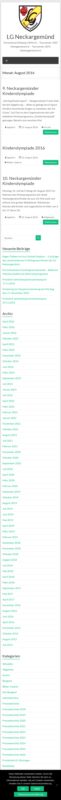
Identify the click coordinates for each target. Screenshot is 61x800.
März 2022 (8, 406)
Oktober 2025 (10, 338)
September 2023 (11, 378)
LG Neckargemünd (30, 36)
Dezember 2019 (11, 491)
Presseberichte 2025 (14, 748)
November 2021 (11, 423)
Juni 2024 (8, 366)
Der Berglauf (9, 692)
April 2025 (8, 344)
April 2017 (8, 599)
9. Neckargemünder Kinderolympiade (20, 91)
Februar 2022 (10, 412)
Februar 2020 (10, 485)
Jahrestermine (10, 697)
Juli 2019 (7, 508)
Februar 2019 (10, 537)
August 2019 (9, 502)
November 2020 (11, 451)
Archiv (47, 127)
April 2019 (8, 525)
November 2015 (11, 627)
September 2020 (11, 463)
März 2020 (8, 480)
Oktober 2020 (10, 457)
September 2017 (11, 588)
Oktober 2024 (10, 361)
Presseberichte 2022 (14, 731)
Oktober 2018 (10, 554)
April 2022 (8, 400)
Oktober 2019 (10, 497)
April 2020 (8, 474)
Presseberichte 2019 (14, 714)
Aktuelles (7, 663)
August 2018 (9, 559)
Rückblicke (8, 765)
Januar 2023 (9, 389)
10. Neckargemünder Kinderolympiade (21, 181)
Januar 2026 (9, 332)
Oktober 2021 (10, 429)
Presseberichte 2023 (14, 737)
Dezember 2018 (11, 542)
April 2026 (8, 321)
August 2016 (9, 610)
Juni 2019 (8, 514)
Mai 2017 (7, 593)
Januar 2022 (9, 417)
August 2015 (9, 639)
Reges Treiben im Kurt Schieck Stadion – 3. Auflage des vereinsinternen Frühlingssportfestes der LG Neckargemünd (30, 260)
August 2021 (9, 434)
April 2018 (8, 576)
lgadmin (11, 127)
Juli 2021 (7, 440)
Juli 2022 (7, 395)
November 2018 (11, 548)
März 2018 (8, 582)
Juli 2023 (7, 383)
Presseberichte (10, 703)
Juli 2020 (7, 468)
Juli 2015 (7, 644)
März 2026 (8, 327)
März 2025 (8, 349)
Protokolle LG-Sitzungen (16, 760)
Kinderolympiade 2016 (23, 147)
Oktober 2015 (10, 633)
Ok (23, 788)
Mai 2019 (7, 519)
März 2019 (8, 531)
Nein (37, 788)
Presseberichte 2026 (14, 754)
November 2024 (11, 355)
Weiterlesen (51, 132)
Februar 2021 (10, 446)
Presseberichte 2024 (14, 743)
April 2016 (8, 622)
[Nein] (57, 785)
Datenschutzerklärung (30, 794)
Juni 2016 (8, 616)
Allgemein (49, 217)
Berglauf (7, 680)
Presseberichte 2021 (14, 726)
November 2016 (11, 605)
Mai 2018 (7, 571)
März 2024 (8, 372)
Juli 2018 (7, 565)
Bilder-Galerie (14, 162)
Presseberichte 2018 (14, 709)
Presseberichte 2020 (14, 720)
